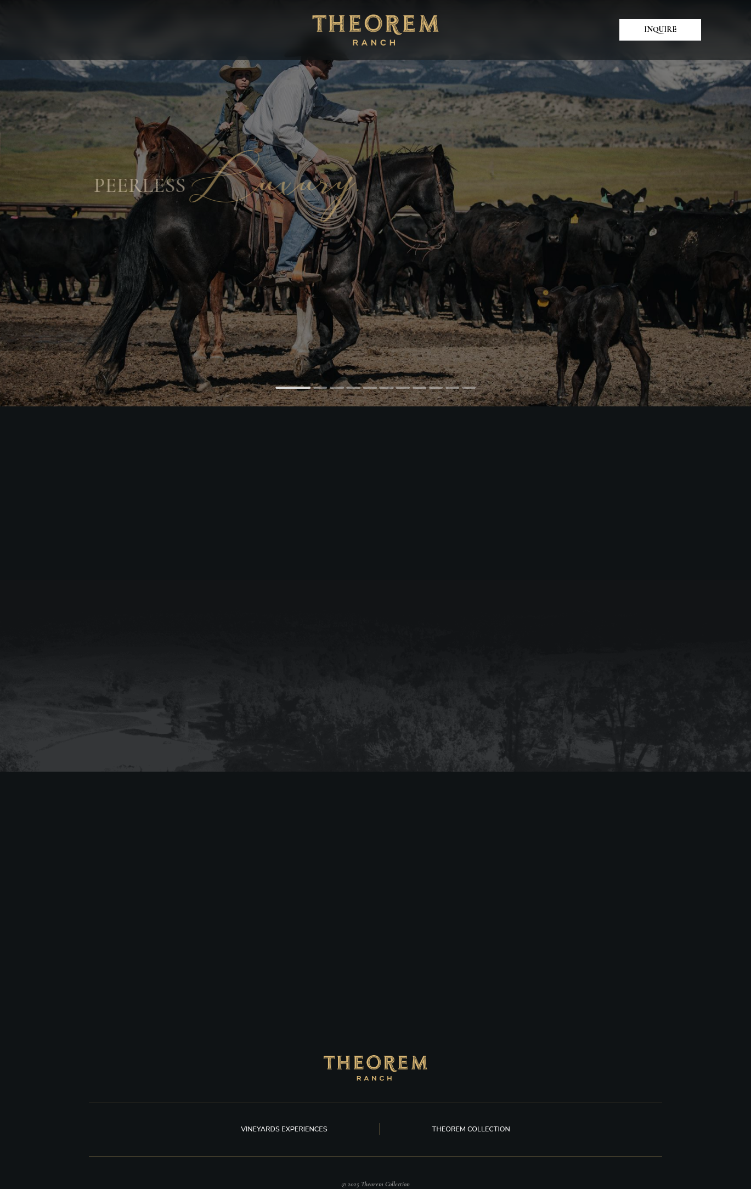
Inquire (660, 29)
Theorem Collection (471, 1129)
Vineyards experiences (284, 1129)
